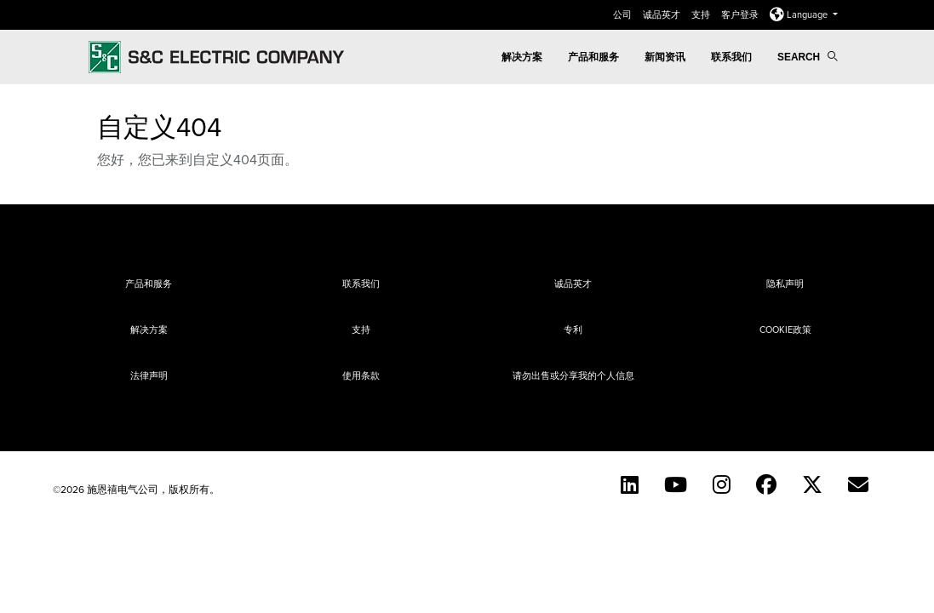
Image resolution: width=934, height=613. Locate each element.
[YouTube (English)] (675, 484)
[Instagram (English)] (722, 484)
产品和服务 (593, 57)
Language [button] (800, 14)
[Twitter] (812, 484)
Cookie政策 (785, 329)
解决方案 (521, 57)
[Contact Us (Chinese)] (858, 484)
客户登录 (741, 14)
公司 (623, 14)
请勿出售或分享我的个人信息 (573, 375)
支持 (702, 14)
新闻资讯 (665, 57)
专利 (573, 329)
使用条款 (361, 375)
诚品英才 (663, 14)
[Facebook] (766, 484)
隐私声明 (785, 283)
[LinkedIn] (630, 484)
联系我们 (731, 57)
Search (807, 57)
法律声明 (149, 375)
